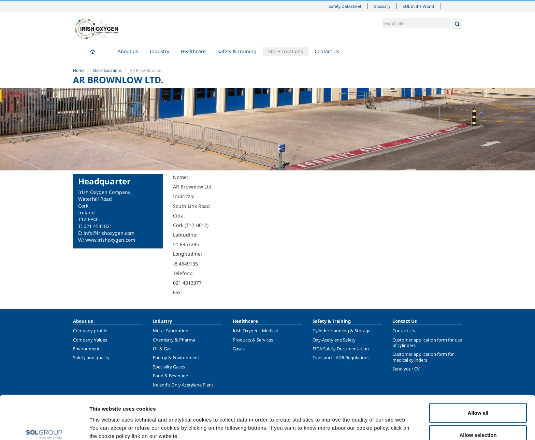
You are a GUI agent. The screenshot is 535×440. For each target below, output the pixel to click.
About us (128, 51)
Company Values (90, 340)
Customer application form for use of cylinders (427, 342)
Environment (86, 349)
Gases (239, 349)
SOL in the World (418, 6)
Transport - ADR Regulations (341, 357)
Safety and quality (91, 357)
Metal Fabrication (170, 331)
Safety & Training (237, 51)
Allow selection (477, 400)
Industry (159, 51)
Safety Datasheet (345, 6)
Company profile (90, 331)
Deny (478, 422)
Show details (355, 422)
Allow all (478, 377)
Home (92, 51)
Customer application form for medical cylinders (423, 357)
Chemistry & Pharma (174, 340)
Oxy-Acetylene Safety (334, 340)
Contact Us (327, 51)
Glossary (382, 6)
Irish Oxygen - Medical (255, 331)
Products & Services (253, 340)
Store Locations (285, 51)
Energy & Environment (176, 357)
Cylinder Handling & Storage (342, 331)
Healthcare (193, 51)
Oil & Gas (162, 349)
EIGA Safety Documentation (341, 349)
